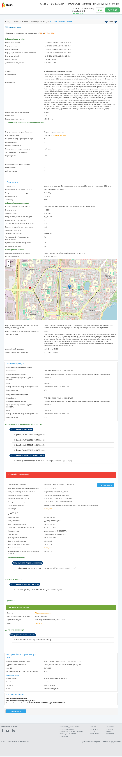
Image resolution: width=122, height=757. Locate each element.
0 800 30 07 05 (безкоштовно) (83, 9)
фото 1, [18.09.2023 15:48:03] (27, 436)
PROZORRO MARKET (67, 730)
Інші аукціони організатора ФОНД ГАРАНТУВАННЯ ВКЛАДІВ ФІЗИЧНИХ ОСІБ (35, 704)
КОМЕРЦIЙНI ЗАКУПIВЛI (68, 735)
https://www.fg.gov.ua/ (51, 690)
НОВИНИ (93, 727)
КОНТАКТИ (94, 730)
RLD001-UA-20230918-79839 (61, 23)
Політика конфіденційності (111, 743)
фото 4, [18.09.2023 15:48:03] (27, 452)
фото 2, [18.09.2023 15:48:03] (27, 446)
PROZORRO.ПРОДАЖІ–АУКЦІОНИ (71, 732)
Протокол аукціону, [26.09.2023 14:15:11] (31, 591)
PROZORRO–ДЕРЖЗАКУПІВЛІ (70, 727)
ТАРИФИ (96, 4)
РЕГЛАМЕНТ (94, 735)
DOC (52, 35)
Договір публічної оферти (91, 743)
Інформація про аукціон (15, 40)
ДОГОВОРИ (86, 4)
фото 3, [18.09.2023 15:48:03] (27, 441)
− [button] (8, 267)
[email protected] (63, 99)
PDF (40, 35)
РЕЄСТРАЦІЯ (112, 10)
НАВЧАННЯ (105, 4)
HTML (46, 35)
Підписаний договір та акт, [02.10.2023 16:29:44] (36, 570)
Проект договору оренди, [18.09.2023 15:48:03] (34, 462)
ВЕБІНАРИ (109, 730)
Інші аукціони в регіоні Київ (16, 700)
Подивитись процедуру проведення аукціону (25, 124)
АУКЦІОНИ (44, 4)
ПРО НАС (115, 4)
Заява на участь (105, 487)
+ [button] (8, 263)
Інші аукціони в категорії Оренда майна (21, 702)
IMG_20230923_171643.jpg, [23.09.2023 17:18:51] (33, 641)
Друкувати (16, 713)
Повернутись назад (13, 28)
